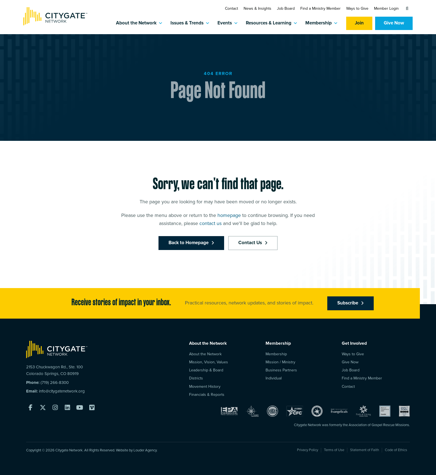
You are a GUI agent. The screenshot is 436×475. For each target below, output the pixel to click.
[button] (407, 8)
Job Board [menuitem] (351, 370)
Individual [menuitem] (274, 378)
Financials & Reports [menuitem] (206, 394)
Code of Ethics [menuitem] (396, 450)
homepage (229, 247)
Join (359, 23)
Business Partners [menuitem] (281, 370)
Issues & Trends (187, 23)
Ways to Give (357, 8)
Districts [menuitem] (196, 378)
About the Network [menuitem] (205, 354)
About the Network (136, 23)
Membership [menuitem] (276, 354)
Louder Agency (145, 450)
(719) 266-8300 (55, 382)
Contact (231, 8)
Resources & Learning (268, 23)
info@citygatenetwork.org (62, 391)
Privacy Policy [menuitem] (307, 450)
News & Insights (257, 8)
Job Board (286, 8)
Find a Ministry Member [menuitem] (362, 378)
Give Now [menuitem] (350, 362)
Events (224, 23)
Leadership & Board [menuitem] (206, 370)
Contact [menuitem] (348, 386)
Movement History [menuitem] (205, 386)
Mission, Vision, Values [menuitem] (208, 362)
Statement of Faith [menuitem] (364, 450)
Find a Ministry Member (320, 8)
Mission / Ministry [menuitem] (280, 362)
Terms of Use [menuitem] (334, 450)
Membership (318, 23)
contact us (210, 255)
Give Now (394, 23)
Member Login (386, 8)
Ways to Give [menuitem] (353, 354)
